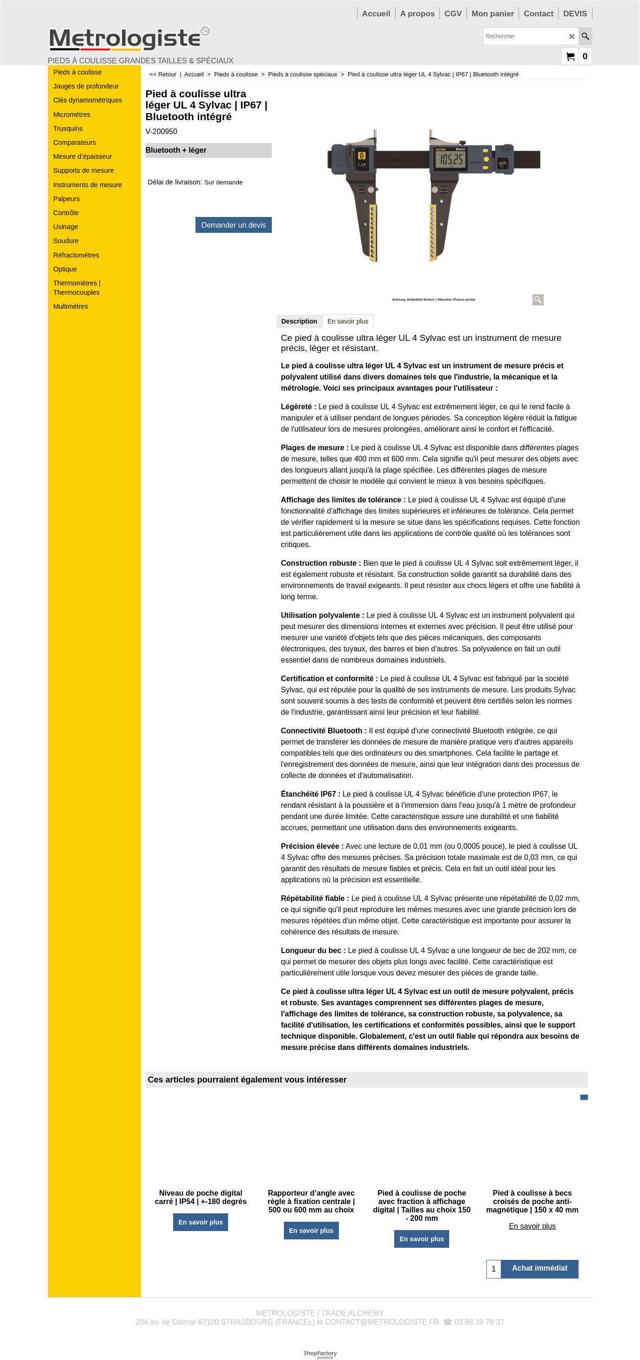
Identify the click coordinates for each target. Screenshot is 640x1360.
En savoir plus (348, 321)
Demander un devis (234, 225)
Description (299, 321)
